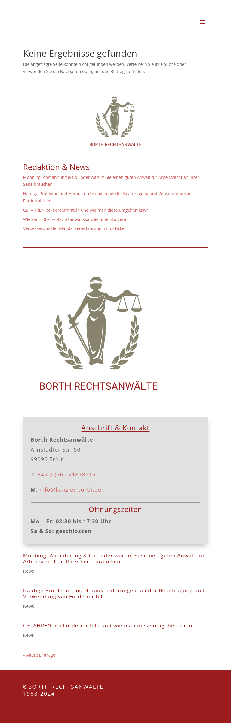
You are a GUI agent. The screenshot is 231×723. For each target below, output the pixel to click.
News (28, 571)
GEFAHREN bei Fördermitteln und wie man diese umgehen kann (86, 210)
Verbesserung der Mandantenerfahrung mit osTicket (74, 228)
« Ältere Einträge (39, 655)
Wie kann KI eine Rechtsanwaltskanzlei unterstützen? (75, 219)
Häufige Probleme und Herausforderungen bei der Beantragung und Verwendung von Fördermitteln (114, 593)
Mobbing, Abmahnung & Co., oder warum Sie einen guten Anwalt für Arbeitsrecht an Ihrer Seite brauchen (114, 558)
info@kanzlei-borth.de (70, 489)
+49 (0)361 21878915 (67, 474)
